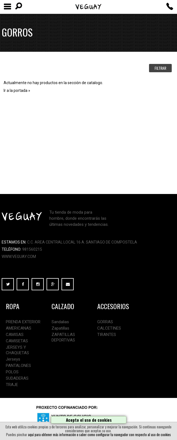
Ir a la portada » (17, 90)
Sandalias (60, 321)
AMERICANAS (18, 328)
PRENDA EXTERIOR (23, 321)
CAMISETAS (17, 340)
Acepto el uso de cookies (89, 420)
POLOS (12, 371)
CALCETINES (109, 328)
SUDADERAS (17, 378)
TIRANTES (106, 334)
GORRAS (105, 321)
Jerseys (13, 359)
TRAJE (12, 384)
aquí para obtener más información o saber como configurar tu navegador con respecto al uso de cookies (99, 434)
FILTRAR (160, 68)
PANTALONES (18, 365)
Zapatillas (60, 328)
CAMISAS (15, 334)
